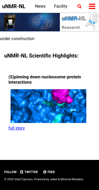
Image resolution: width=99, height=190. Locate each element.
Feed (49, 172)
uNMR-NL (13, 6)
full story (16, 128)
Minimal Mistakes (71, 179)
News (40, 6)
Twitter (29, 172)
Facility (60, 6)
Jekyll (53, 179)
